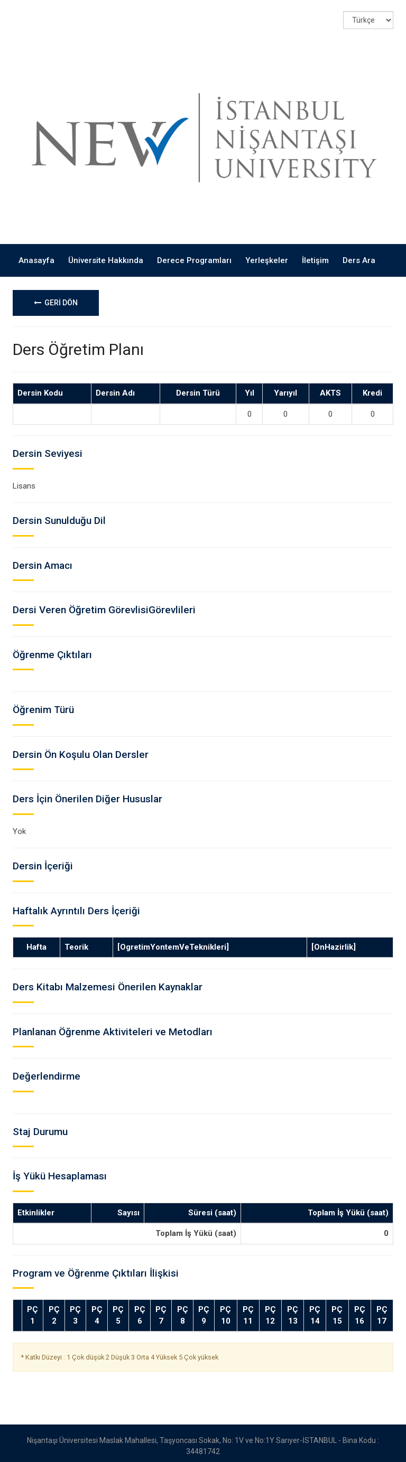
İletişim (315, 254)
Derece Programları (194, 254)
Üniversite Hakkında (105, 254)
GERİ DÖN (56, 297)
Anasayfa (36, 254)
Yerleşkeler (266, 254)
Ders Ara (359, 254)
